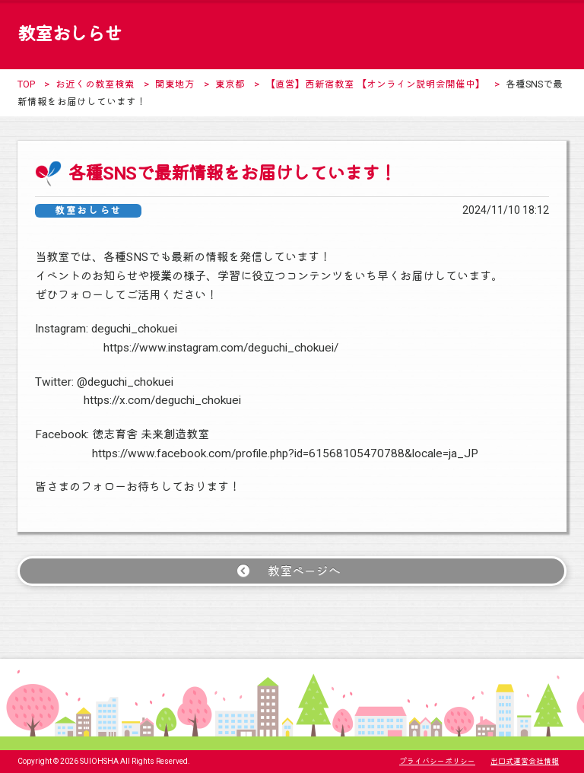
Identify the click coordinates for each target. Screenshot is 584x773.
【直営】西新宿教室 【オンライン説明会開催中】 (375, 84)
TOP (26, 84)
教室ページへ (304, 571)
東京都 (230, 84)
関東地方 (175, 84)
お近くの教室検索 (95, 84)
